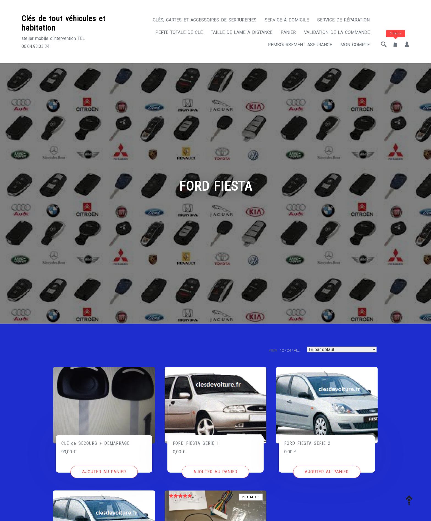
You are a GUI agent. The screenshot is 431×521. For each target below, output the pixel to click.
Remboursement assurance (300, 44)
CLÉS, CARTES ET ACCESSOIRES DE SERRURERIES (204, 20)
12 (282, 350)
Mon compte (355, 44)
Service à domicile (287, 20)
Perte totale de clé (179, 32)
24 (289, 350)
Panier (288, 32)
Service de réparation (343, 20)
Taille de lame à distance (241, 32)
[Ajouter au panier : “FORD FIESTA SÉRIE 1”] (215, 472)
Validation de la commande (337, 32)
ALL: (297, 350)
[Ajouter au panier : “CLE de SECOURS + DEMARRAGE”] (104, 472)
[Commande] (342, 349)
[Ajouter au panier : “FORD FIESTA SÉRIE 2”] (326, 472)
